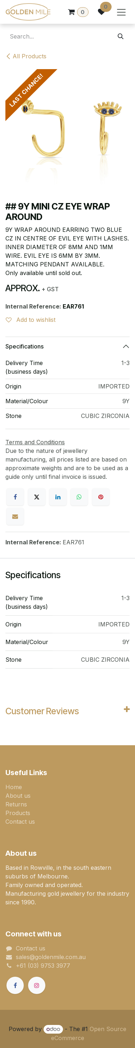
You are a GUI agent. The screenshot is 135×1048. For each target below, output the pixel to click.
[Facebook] (15, 496)
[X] (36, 496)
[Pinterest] (100, 496)
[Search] (121, 36)
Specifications (24, 346)
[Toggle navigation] (121, 12)
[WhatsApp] (79, 496)
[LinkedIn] (58, 496)
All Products (25, 56)
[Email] (15, 516)
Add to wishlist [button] (30, 319)
